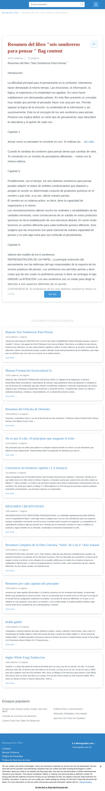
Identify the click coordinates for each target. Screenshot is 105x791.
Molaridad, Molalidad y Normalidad (70, 713)
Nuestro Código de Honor (14, 768)
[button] (94, 48)
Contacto (6, 749)
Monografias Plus (10, 13)
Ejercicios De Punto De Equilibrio (69, 718)
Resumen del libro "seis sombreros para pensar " (45, 13)
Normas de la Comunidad (14, 764)
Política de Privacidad (12, 756)
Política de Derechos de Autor (16, 760)
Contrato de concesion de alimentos (19, 716)
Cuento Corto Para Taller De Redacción (21, 721)
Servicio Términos (10, 752)
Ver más (52, 294)
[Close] (101, 776)
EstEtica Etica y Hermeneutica (68, 709)
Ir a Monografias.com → (84, 743)
